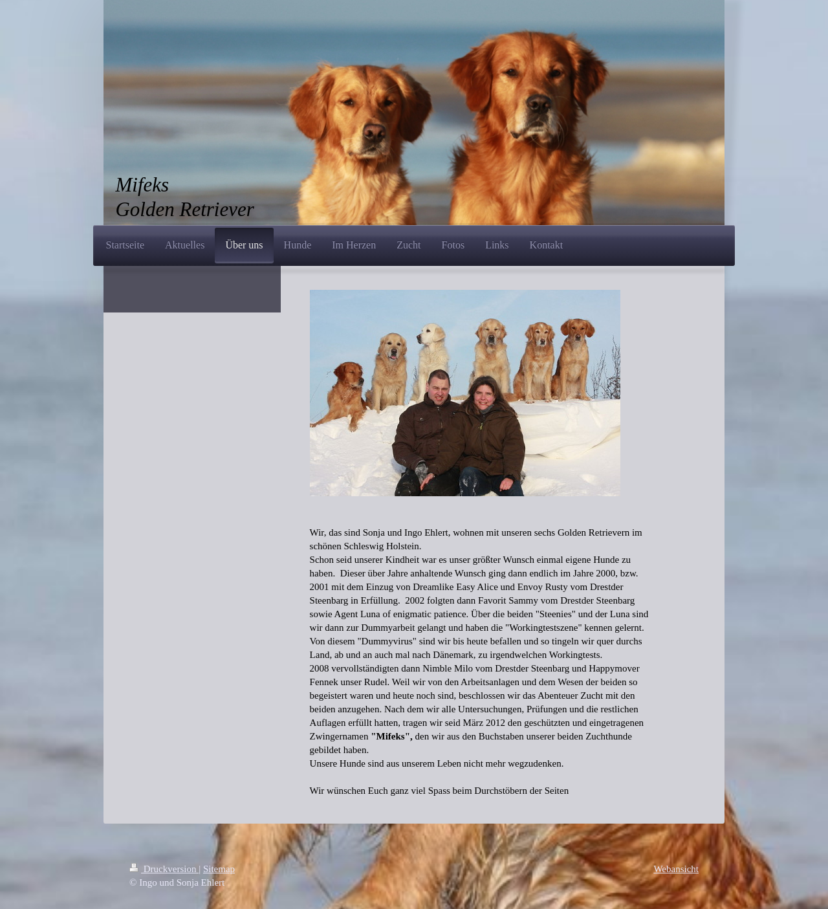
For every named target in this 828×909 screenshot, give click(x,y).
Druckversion (164, 869)
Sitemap (219, 869)
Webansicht (676, 869)
